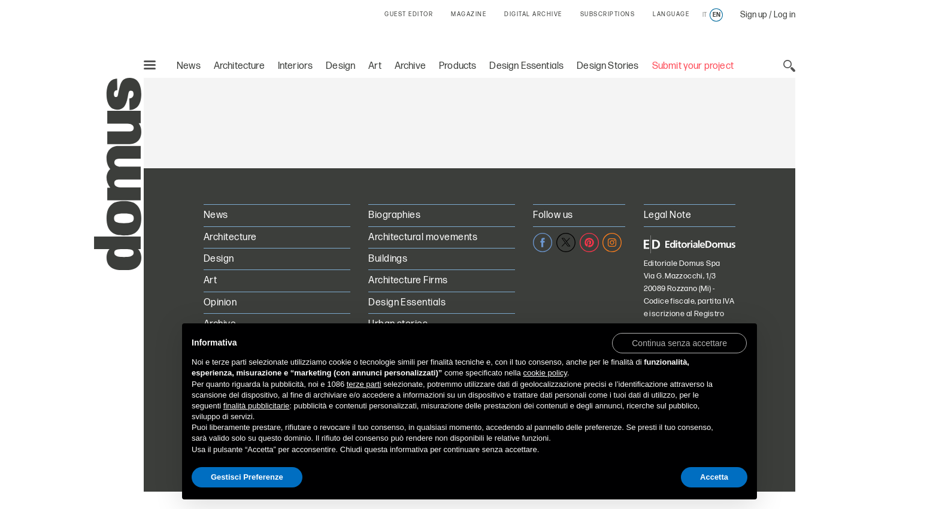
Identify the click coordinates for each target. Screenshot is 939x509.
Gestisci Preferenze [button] (247, 476)
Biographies (394, 215)
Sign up (753, 15)
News (189, 66)
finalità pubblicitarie (256, 405)
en (716, 15)
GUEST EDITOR (408, 14)
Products (457, 66)
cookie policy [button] (545, 372)
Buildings (387, 259)
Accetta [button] (714, 476)
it (704, 15)
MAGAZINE (468, 14)
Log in (784, 15)
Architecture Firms (408, 280)
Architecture (239, 66)
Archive (410, 66)
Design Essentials (526, 66)
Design (340, 66)
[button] (679, 342)
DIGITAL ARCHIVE (533, 14)
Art (374, 66)
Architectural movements (422, 237)
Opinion (220, 302)
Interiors (295, 66)
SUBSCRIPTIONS (607, 14)
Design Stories (607, 66)
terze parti (364, 384)
